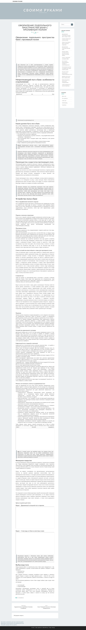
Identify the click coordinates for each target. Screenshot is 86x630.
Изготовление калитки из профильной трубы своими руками (66, 68)
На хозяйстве (20, 597)
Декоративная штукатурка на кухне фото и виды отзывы (66, 35)
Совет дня (64, 100)
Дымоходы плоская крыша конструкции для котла (12, 623)
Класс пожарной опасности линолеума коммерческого (47, 607)
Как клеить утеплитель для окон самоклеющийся (12, 622)
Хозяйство (64, 105)
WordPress (45, 627)
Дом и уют (64, 96)
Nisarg (53, 627)
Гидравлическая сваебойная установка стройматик (23, 607)
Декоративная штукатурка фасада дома (66, 48)
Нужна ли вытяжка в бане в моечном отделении (66, 43)
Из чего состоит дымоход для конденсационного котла (67, 73)
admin (37, 32)
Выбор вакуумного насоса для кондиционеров (66, 81)
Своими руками (17, 1)
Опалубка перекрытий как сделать (9, 624)
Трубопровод (64, 102)
